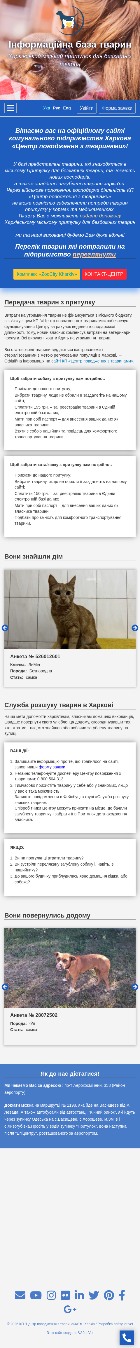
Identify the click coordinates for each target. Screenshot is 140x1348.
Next (135, 628)
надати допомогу (100, 216)
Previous (4, 628)
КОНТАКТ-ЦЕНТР (104, 274)
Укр (46, 108)
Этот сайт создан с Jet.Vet (70, 1333)
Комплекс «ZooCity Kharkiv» (47, 274)
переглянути (94, 254)
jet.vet (128, 1324)
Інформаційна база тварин (69, 44)
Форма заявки (117, 108)
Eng (67, 108)
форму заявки (52, 767)
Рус (56, 108)
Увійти (87, 108)
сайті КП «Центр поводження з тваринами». (92, 361)
